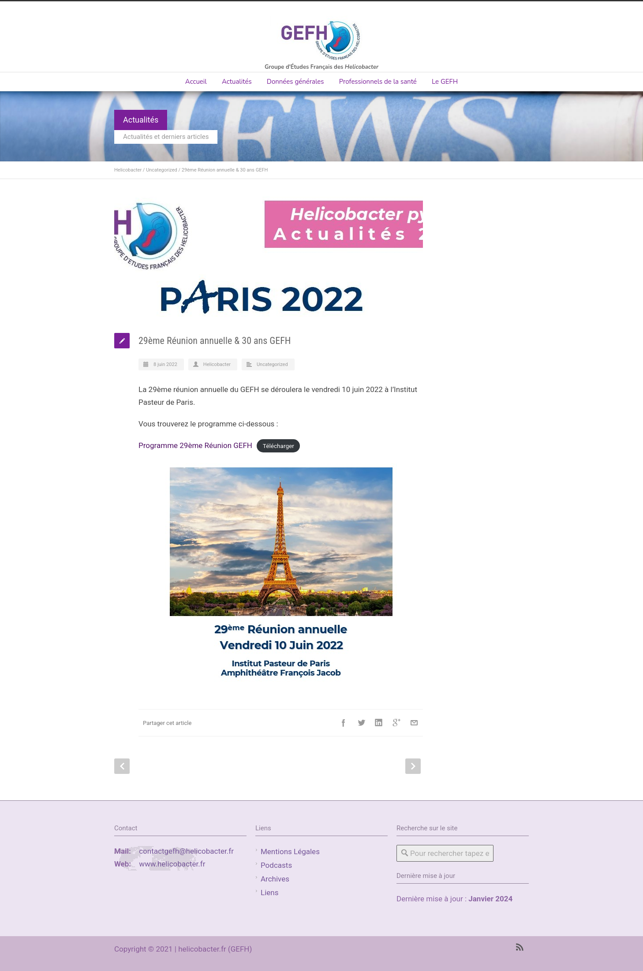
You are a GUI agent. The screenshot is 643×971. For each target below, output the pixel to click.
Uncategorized (161, 170)
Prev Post (122, 766)
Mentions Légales (290, 851)
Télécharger (278, 445)
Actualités (237, 81)
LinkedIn (379, 723)
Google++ (396, 723)
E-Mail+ (414, 723)
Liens (269, 892)
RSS (520, 947)
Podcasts (276, 865)
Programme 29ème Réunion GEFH (195, 445)
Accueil (196, 81)
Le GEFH (445, 81)
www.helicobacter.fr (172, 863)
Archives (275, 878)
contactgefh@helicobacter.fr (186, 851)
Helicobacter (128, 170)
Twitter (361, 723)
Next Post (413, 766)
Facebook (343, 723)
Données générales (295, 81)
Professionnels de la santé (378, 81)
